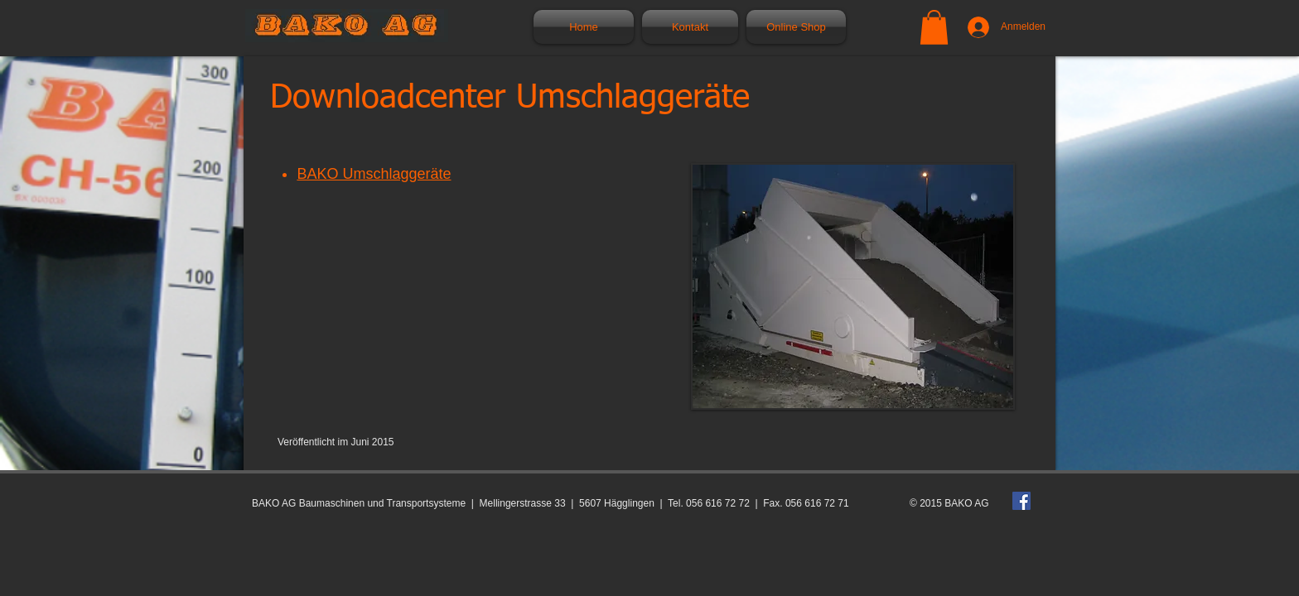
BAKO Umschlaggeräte (374, 174)
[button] (934, 27)
